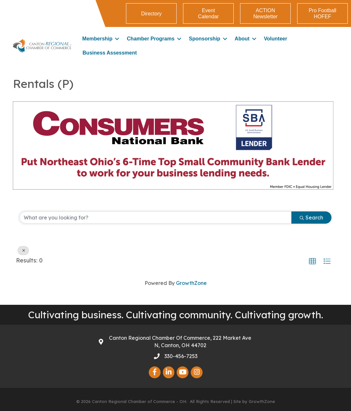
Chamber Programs (151, 38)
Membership (97, 38)
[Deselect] (23, 250)
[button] (312, 261)
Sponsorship (204, 38)
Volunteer (275, 38)
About (242, 38)
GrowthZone (191, 283)
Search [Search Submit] (311, 217)
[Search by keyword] (156, 217)
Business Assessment (110, 53)
